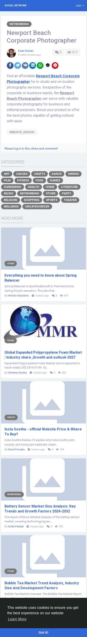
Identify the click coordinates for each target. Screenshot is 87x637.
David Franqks (16, 449)
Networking (19, 24)
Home (50, 187)
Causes (21, 173)
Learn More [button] (17, 619)
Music (8, 193)
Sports (51, 200)
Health (33, 187)
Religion (10, 200)
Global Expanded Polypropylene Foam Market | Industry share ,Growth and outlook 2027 (43, 354)
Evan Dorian (26, 50)
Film (7, 180)
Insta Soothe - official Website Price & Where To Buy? (43, 431)
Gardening (12, 187)
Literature (69, 187)
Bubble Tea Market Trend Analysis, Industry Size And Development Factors (42, 585)
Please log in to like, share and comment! (31, 148)
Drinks (73, 173)
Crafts (39, 173)
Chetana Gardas (17, 372)
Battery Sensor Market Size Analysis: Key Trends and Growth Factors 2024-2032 (40, 508)
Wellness (11, 206)
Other (50, 193)
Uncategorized (37, 206)
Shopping (31, 200)
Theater (70, 200)
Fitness (23, 180)
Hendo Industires (18, 295)
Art (7, 173)
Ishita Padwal (16, 526)
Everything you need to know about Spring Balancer (41, 277)
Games (55, 180)
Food (39, 180)
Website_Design (22, 132)
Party (66, 193)
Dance (57, 173)
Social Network (15, 5)
